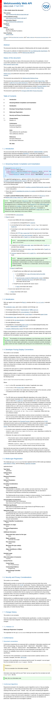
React (7, 217)
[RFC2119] (23, 657)
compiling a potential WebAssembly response (15, 180)
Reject (18, 286)
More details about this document (14, 10)
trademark (32, 37)
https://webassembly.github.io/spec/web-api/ (17, 14)
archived (6, 75)
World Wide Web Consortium (17, 37)
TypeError (33, 208)
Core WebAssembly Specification (38, 51)
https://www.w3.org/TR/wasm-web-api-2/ (16, 18)
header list (14, 226)
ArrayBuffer (32, 253)
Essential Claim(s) (42, 86)
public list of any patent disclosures (19, 82)
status (19, 249)
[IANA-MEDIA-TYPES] (9, 463)
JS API (46, 421)
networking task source (27, 279)
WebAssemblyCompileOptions (14, 197)
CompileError (40, 209)
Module (24, 302)
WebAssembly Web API (28, 52)
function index (20, 387)
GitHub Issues (9, 34)
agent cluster (44, 314)
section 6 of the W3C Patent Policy (35, 88)
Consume (13, 253)
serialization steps (10, 307)
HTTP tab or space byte (23, 233)
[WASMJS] (26, 153)
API (22, 399)
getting (28, 225)
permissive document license (42, 37)
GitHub (8, 25)
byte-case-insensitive (27, 235)
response (32, 222)
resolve (44, 279)
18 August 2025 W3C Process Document (31, 90)
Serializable (40, 302)
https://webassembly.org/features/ (14, 21)
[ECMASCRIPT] (46, 157)
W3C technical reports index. (11, 64)
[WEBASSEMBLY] (39, 151)
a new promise (19, 214)
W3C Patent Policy (40, 81)
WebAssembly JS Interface (11, 52)
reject (32, 245)
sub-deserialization (19, 320)
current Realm (28, 314)
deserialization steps (11, 317)
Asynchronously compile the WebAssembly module (29, 278)
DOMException (34, 310)
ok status (18, 206)
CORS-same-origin (44, 204)
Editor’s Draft (8, 6)
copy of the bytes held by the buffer (36, 274)
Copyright (6, 37)
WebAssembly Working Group (30, 78)
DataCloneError (25, 309)
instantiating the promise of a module (25, 191)
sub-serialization (25, 312)
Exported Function (25, 421)
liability (28, 37)
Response (42, 195)
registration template (30, 463)
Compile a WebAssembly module (14, 328)
